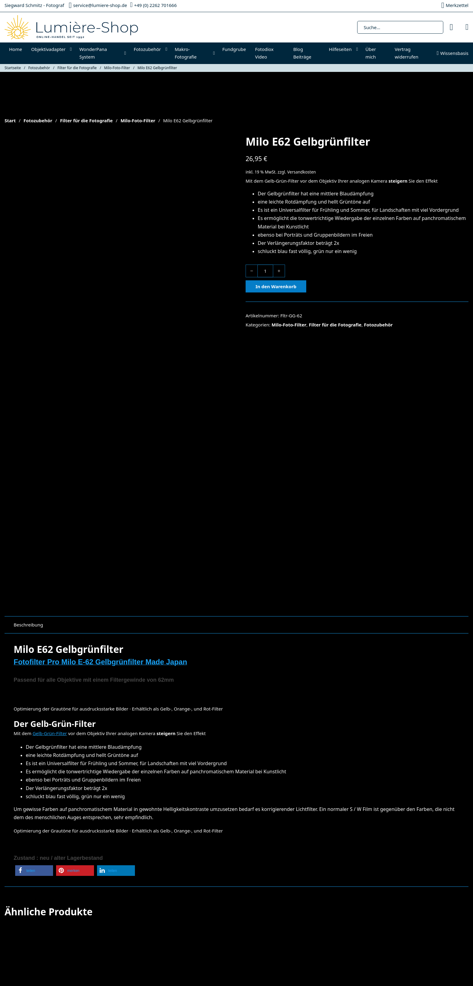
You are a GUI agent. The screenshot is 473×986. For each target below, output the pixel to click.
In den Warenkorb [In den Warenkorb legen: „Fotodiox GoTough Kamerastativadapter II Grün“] (147, 817)
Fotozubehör (147, 49)
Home (15, 49)
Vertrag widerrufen (406, 53)
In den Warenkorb (276, 286)
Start (10, 120)
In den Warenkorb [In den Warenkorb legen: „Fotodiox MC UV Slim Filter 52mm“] (266, 808)
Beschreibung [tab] (28, 356)
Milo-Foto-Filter (117, 67)
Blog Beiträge (302, 53)
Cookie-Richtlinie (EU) (27, 905)
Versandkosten (301, 172)
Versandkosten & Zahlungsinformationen (203, 897)
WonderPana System (93, 53)
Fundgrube (234, 49)
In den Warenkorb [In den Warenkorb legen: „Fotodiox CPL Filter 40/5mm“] (384, 808)
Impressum (171, 874)
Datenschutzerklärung (183, 890)
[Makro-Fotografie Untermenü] (215, 53)
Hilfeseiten (340, 49)
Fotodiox (14, 874)
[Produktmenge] (265, 271)
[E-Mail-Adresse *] (391, 898)
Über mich (370, 53)
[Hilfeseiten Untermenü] (358, 49)
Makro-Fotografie (185, 53)
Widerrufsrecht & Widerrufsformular (198, 905)
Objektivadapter (48, 49)
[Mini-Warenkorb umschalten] (466, 27)
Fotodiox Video (264, 53)
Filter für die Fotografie (76, 67)
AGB (163, 882)
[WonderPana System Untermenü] (126, 53)
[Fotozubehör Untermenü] (168, 49)
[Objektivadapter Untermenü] (72, 49)
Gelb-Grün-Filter (281, 181)
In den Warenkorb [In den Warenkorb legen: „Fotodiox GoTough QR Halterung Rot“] (29, 817)
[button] (34, 602)
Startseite (13, 67)
